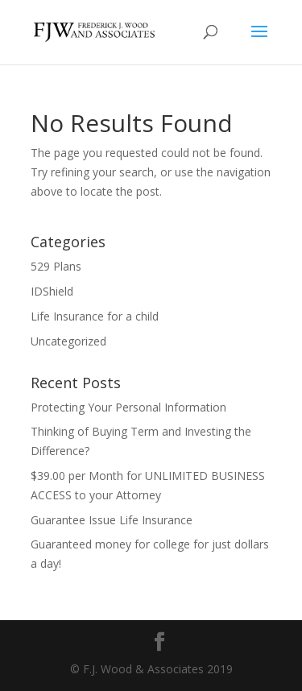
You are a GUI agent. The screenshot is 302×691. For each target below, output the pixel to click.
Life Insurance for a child (95, 316)
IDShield (52, 291)
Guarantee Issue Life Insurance (111, 520)
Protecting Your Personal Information (128, 407)
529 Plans (56, 266)
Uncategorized (68, 341)
